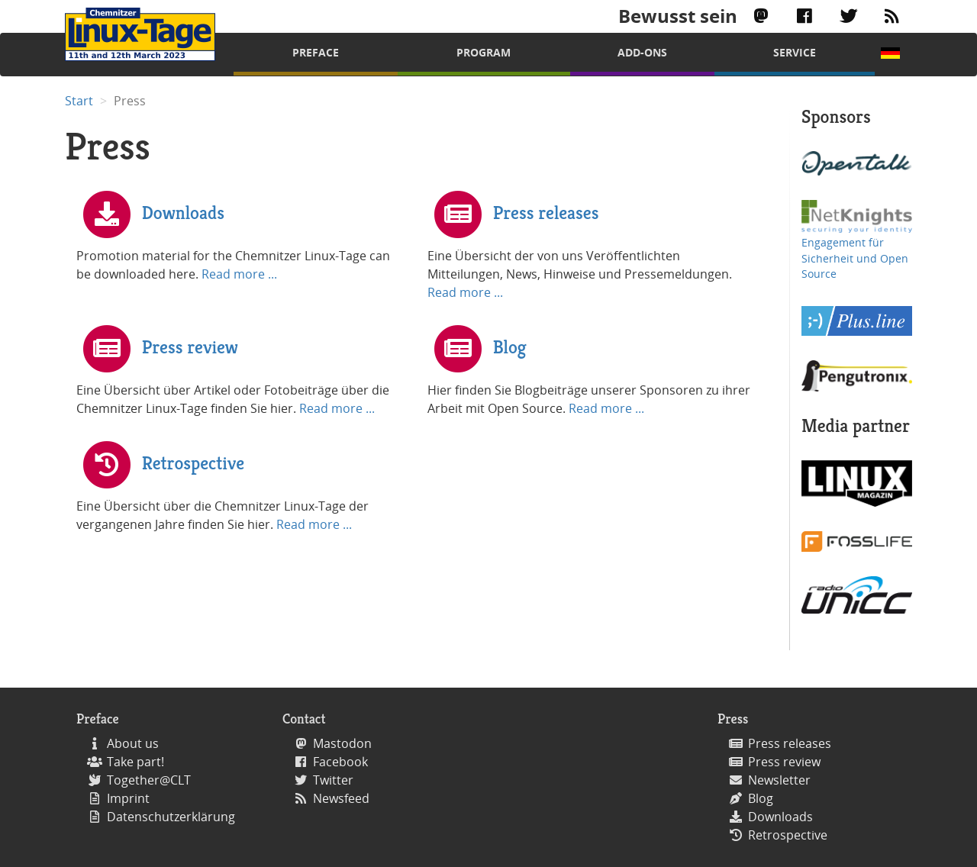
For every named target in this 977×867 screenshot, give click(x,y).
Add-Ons (642, 52)
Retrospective (193, 462)
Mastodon (342, 743)
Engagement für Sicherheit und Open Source (854, 258)
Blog (510, 346)
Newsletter (779, 780)
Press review (190, 346)
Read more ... (239, 274)
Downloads (183, 212)
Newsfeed (341, 798)
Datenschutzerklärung (171, 816)
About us (133, 743)
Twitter (333, 780)
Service (794, 52)
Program (483, 52)
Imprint (128, 798)
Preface (315, 52)
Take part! (135, 761)
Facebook (340, 761)
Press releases (546, 212)
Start (79, 100)
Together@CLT (149, 780)
